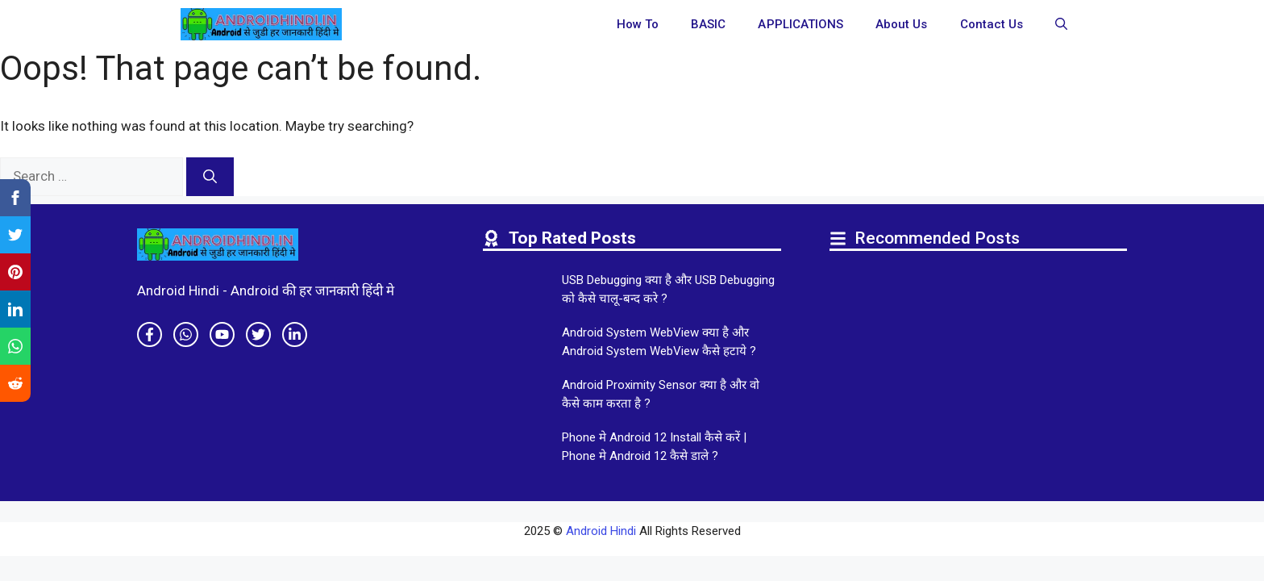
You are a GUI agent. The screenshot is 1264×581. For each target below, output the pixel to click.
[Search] (210, 176)
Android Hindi (601, 531)
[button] (1061, 24)
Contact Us (992, 24)
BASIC (708, 24)
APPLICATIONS (800, 24)
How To (638, 24)
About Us (901, 24)
